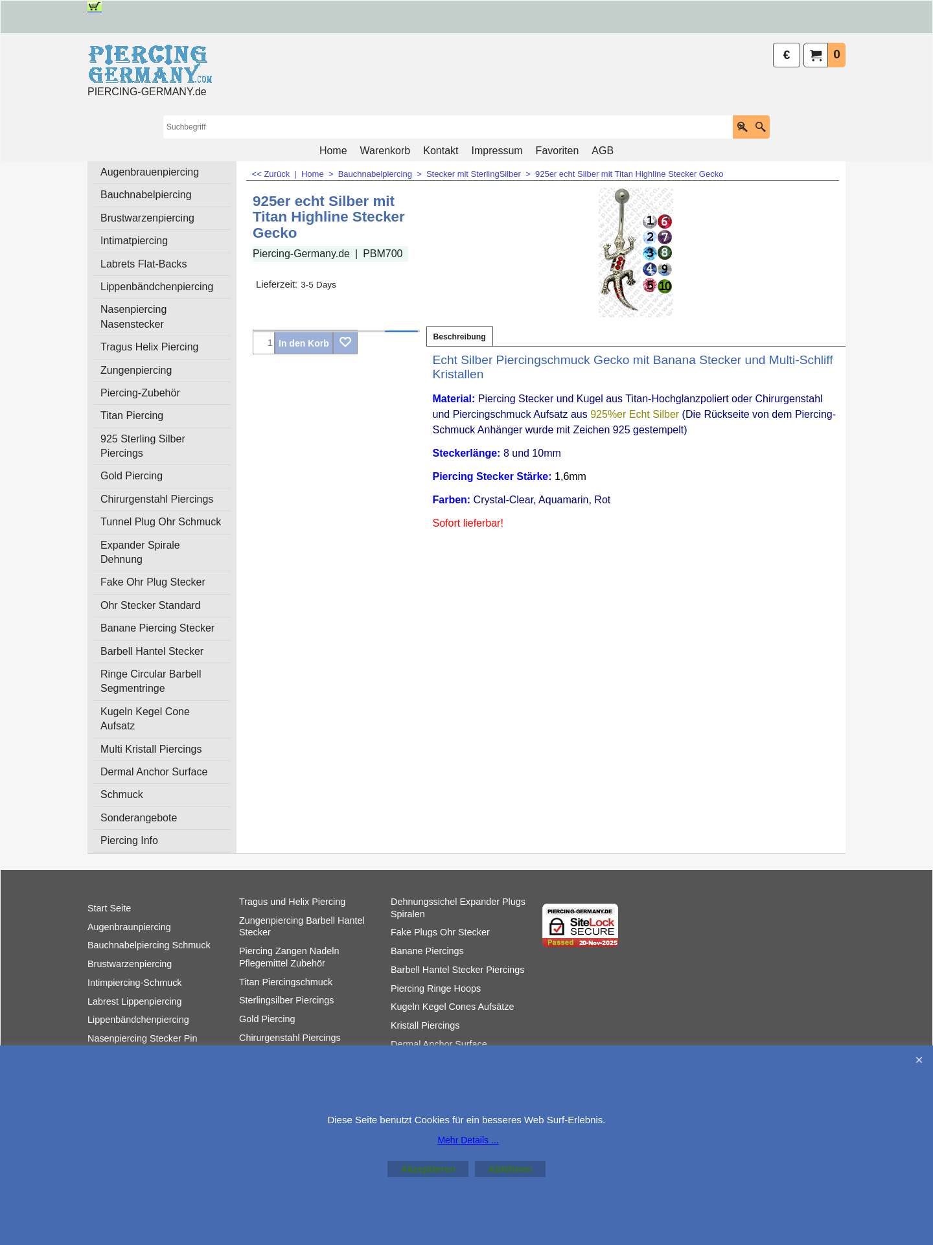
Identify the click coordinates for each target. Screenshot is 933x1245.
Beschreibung (459, 336)
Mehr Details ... (467, 1140)
